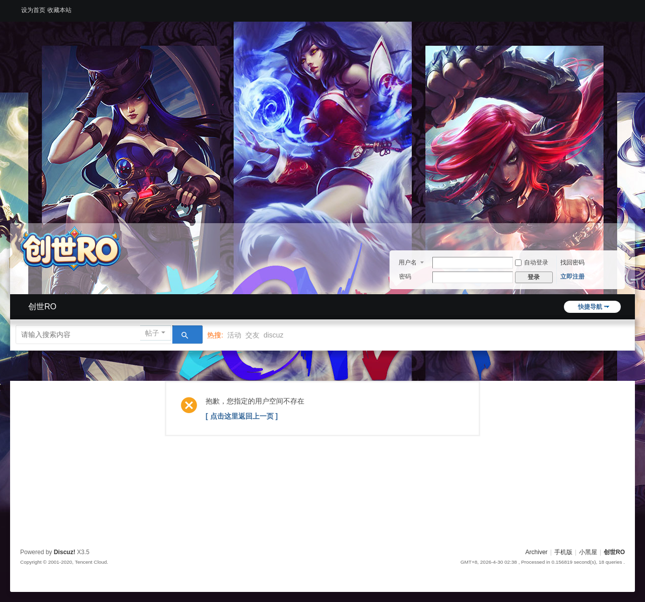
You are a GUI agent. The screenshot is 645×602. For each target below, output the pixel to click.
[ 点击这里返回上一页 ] (242, 416)
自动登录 (531, 262)
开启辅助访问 (622, 7)
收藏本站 (59, 10)
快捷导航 (590, 306)
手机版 (563, 552)
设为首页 (33, 10)
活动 (234, 335)
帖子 (152, 333)
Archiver (537, 552)
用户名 (408, 262)
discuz (274, 335)
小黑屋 (588, 552)
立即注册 (572, 276)
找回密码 (572, 262)
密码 (405, 276)
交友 (252, 335)
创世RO (42, 306)
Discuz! (65, 552)
